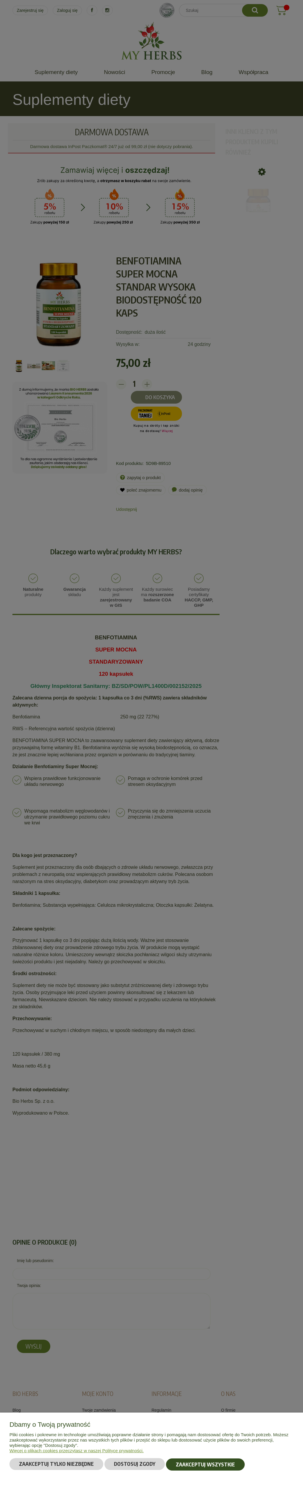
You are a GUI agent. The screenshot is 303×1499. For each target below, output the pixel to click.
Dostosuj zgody (134, 1464)
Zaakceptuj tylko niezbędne (56, 1464)
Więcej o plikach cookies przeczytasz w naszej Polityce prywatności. (76, 1450)
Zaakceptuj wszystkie (205, 1464)
